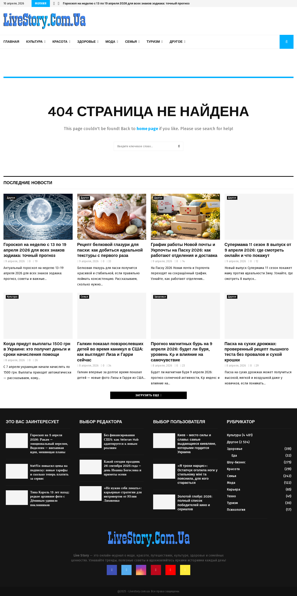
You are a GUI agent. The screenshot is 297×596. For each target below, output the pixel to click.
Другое (176, 42)
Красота (60, 42)
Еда (234, 456)
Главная (11, 42)
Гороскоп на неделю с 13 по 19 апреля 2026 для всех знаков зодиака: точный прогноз (126, 3)
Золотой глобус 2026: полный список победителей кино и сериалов (195, 502)
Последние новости (27, 182)
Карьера (233, 489)
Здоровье (86, 42)
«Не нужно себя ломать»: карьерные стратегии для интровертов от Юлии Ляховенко (123, 494)
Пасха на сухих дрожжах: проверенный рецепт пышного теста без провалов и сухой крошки (257, 352)
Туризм (153, 42)
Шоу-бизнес (236, 462)
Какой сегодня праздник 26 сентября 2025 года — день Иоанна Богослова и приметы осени (122, 468)
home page (147, 128)
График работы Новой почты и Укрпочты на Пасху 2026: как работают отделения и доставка (184, 250)
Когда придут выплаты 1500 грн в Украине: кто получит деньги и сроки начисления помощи (36, 349)
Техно (231, 496)
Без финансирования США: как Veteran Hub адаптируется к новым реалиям (121, 441)
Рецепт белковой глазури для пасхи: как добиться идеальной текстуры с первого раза (110, 250)
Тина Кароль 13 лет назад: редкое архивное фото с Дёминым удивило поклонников (49, 498)
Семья (131, 42)
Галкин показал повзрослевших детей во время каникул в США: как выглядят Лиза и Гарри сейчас (110, 352)
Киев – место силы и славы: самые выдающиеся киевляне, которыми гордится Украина (197, 443)
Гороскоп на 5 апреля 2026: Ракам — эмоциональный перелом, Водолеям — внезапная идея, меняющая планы (49, 443)
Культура (34, 42)
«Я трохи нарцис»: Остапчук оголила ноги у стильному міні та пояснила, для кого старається (198, 474)
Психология (236, 510)
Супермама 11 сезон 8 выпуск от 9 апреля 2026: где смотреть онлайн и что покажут (258, 250)
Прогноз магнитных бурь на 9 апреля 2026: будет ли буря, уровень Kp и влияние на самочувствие (181, 352)
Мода (110, 42)
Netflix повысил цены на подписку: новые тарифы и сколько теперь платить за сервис (49, 472)
